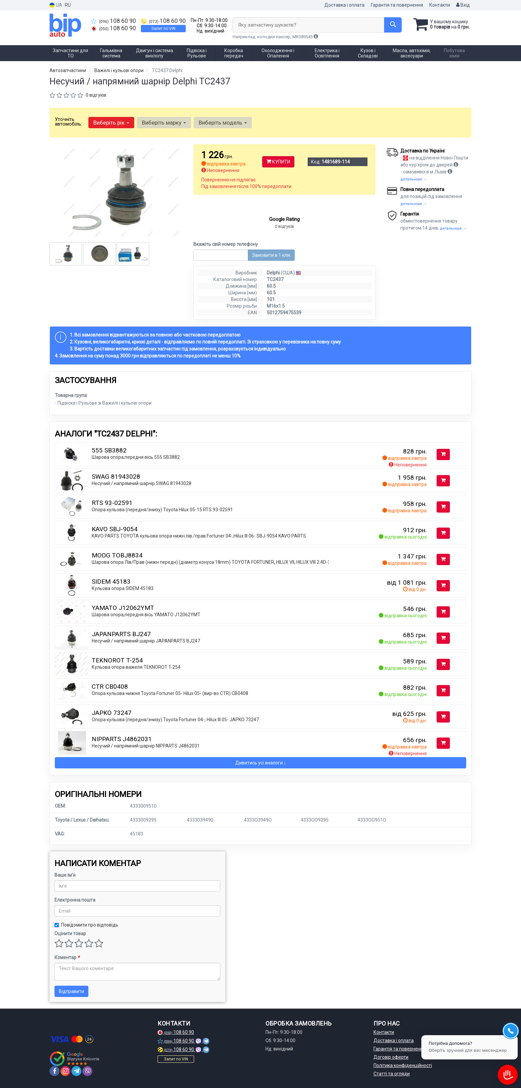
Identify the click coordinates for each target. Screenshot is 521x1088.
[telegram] (76, 1071)
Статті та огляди (391, 1073)
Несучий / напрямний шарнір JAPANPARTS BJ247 (146, 640)
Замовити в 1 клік (271, 255)
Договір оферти (390, 1057)
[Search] (393, 25)
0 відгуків (96, 95)
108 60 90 (113, 21)
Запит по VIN (163, 28)
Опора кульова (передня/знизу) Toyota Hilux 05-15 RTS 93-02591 (162, 509)
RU (68, 5)
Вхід (463, 5)
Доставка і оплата (344, 5)
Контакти (439, 5)
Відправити (71, 991)
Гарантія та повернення (397, 5)
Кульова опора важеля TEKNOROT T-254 (136, 667)
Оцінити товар (70, 933)
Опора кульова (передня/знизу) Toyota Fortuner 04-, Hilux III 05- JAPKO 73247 (175, 719)
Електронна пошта (74, 900)
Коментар (66, 957)
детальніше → (413, 179)
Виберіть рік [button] (111, 122)
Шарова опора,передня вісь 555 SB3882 (136, 457)
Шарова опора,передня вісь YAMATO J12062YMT (146, 614)
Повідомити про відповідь (86, 925)
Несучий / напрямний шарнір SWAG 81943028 (141, 483)
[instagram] (65, 1071)
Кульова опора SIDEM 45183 (123, 588)
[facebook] (54, 1071)
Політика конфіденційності (402, 1065)
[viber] (87, 1071)
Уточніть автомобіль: (68, 121)
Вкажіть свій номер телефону (225, 244)
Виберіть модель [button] (223, 122)
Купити (278, 161)
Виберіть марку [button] (164, 122)
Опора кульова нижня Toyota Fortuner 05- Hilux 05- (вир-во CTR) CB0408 (170, 693)
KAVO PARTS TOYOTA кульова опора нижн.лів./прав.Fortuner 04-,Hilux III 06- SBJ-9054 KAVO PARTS (199, 536)
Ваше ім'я (64, 875)
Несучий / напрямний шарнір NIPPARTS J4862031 (146, 745)
